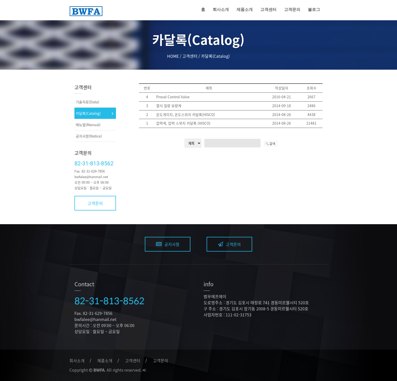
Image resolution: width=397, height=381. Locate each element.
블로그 (314, 9)
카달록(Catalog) (88, 113)
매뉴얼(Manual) (88, 124)
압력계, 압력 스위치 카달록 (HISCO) (183, 123)
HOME (173, 56)
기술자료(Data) (87, 101)
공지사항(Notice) (89, 136)
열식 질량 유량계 (168, 105)
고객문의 (292, 9)
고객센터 (268, 9)
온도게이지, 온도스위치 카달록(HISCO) (185, 114)
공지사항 (168, 244)
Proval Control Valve (173, 96)
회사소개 (221, 9)
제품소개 (244, 9)
